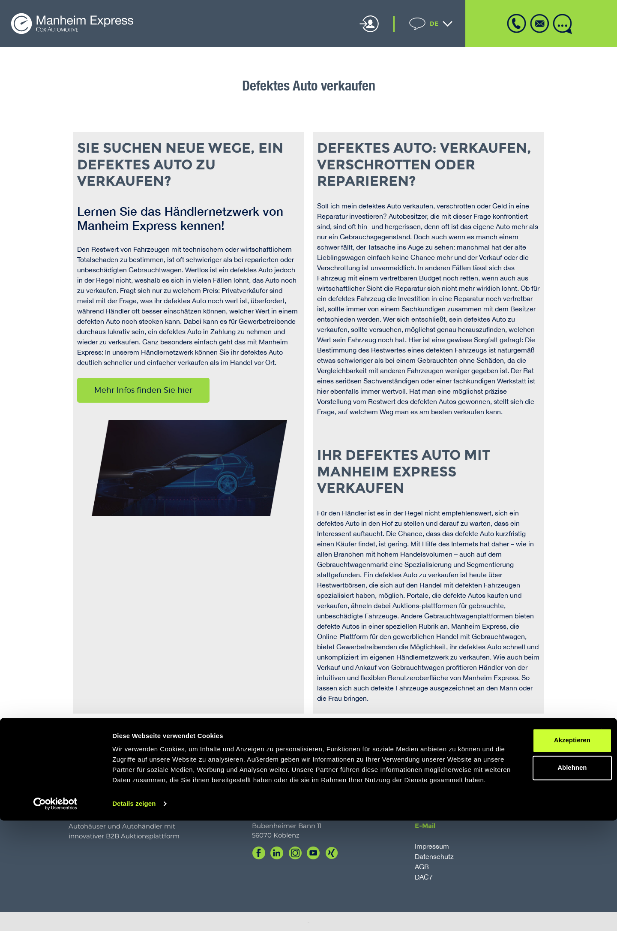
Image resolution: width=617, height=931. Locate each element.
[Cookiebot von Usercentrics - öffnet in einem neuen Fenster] (55, 914)
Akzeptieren (523, 840)
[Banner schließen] (604, 832)
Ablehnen (523, 867)
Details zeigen (134, 914)
